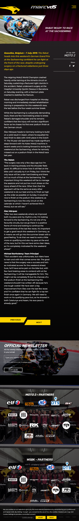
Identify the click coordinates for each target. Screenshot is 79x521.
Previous (15, 319)
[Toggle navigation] (73, 6)
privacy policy (27, 362)
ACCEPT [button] (40, 517)
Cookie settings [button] (27, 517)
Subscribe (13, 370)
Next (39, 322)
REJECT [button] (51, 517)
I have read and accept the (19, 362)
